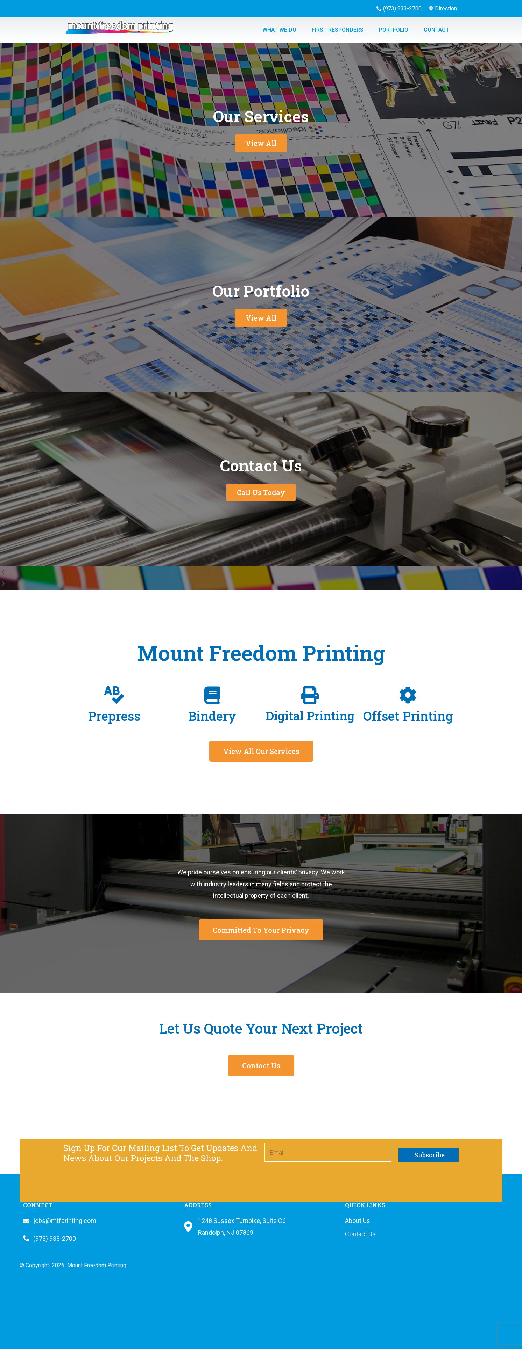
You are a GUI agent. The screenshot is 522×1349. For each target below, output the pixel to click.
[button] (261, 572)
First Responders (338, 30)
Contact (436, 30)
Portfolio (393, 30)
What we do (279, 30)
